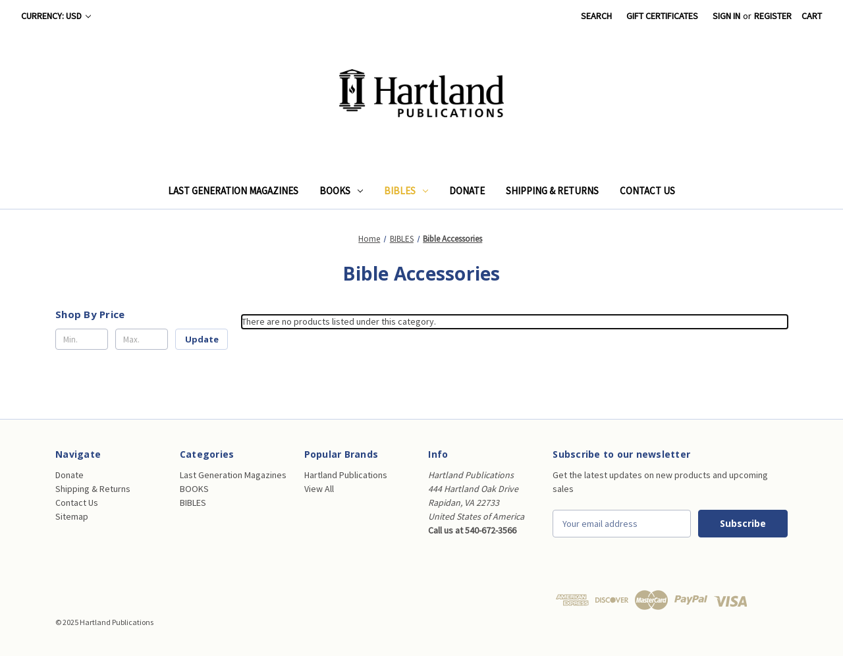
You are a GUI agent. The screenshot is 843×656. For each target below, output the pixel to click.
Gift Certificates (662, 16)
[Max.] (141, 339)
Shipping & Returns (552, 190)
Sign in (726, 16)
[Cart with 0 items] (811, 16)
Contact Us (647, 190)
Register (773, 16)
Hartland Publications (345, 475)
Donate (467, 190)
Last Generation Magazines (233, 190)
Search (596, 16)
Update (202, 339)
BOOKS (341, 190)
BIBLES (406, 190)
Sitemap (71, 516)
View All (319, 489)
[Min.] (81, 339)
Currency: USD (56, 16)
